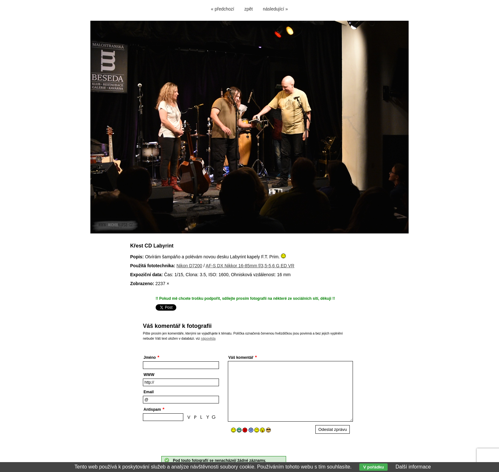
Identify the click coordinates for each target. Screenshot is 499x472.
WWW (149, 374)
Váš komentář (241, 357)
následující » (275, 8)
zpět (248, 8)
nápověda (208, 338)
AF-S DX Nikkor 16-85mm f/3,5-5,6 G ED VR (250, 265)
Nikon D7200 (189, 265)
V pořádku (373, 467)
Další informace (413, 466)
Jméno (150, 357)
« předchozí (222, 8)
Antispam (152, 409)
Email (149, 392)
